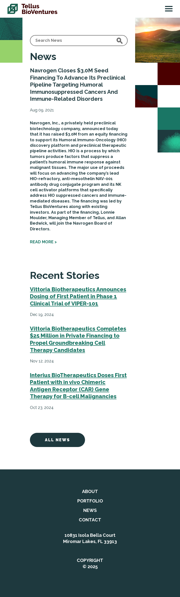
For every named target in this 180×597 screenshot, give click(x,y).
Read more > (43, 242)
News (90, 510)
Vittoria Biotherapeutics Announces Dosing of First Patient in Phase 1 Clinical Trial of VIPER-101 (78, 296)
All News (57, 440)
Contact (90, 519)
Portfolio (90, 500)
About (90, 491)
